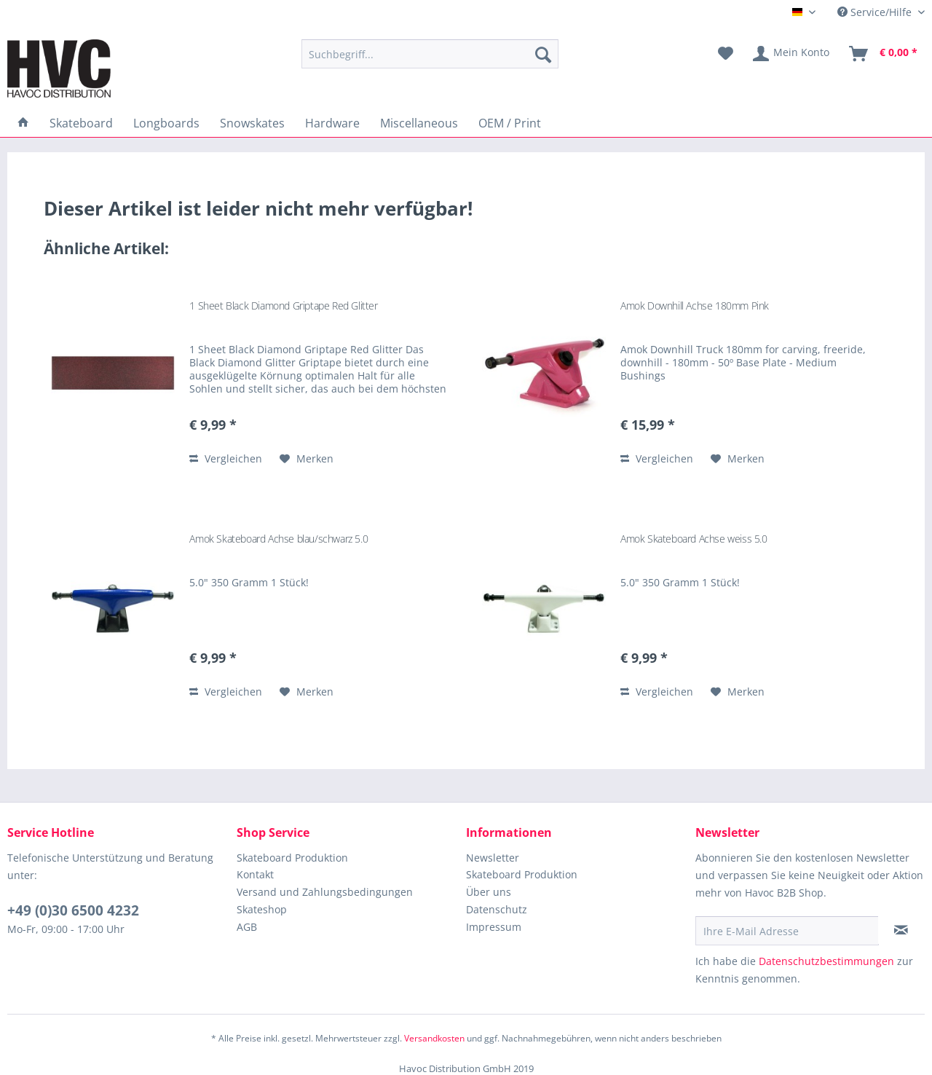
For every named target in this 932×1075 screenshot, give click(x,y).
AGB (247, 927)
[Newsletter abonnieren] (901, 930)
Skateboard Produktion (292, 858)
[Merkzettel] (726, 53)
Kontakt (255, 874)
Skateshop (262, 909)
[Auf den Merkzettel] (306, 459)
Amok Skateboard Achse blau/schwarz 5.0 (278, 539)
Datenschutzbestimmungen (826, 961)
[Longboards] (166, 123)
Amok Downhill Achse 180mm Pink (694, 305)
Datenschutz (496, 909)
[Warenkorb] (884, 53)
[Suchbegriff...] (429, 53)
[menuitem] (429, 53)
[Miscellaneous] (419, 123)
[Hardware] (332, 123)
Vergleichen (225, 458)
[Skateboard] (81, 123)
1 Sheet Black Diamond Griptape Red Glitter (283, 305)
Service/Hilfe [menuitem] (876, 12)
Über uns (488, 892)
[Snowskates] (252, 123)
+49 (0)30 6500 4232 (73, 910)
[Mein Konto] (792, 53)
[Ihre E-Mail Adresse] (787, 930)
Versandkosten (434, 1038)
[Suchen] (543, 53)
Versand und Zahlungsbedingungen (325, 892)
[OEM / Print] (509, 123)
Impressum (493, 927)
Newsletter (492, 858)
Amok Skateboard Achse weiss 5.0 (693, 539)
